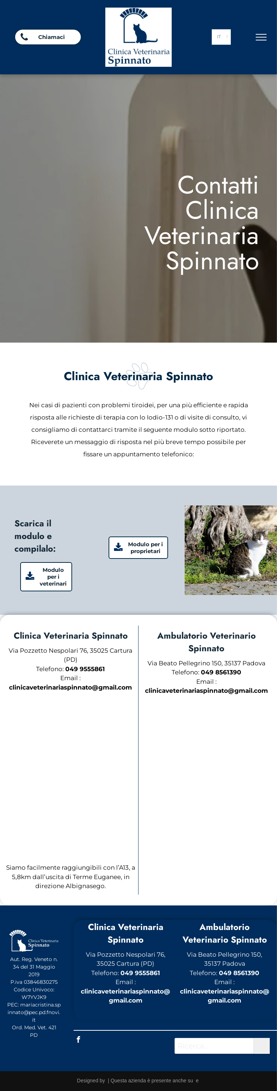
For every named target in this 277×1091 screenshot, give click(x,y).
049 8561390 (239, 973)
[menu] (261, 37)
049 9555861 (140, 973)
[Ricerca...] (214, 1046)
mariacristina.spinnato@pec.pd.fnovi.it (34, 1012)
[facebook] (79, 1041)
